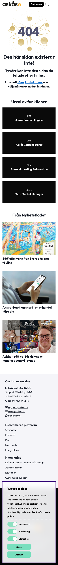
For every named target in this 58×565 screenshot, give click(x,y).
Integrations (12, 450)
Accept (19, 554)
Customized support (16, 477)
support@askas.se (18, 407)
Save (19, 546)
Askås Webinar (13, 467)
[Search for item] (47, 4)
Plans (8, 440)
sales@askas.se (16, 411)
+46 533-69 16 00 (19, 388)
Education (10, 472)
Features (10, 434)
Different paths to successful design (24, 462)
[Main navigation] (53, 4)
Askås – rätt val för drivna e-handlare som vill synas (22, 358)
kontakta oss (34, 82)
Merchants (11, 445)
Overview (10, 429)
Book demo (36, 4)
